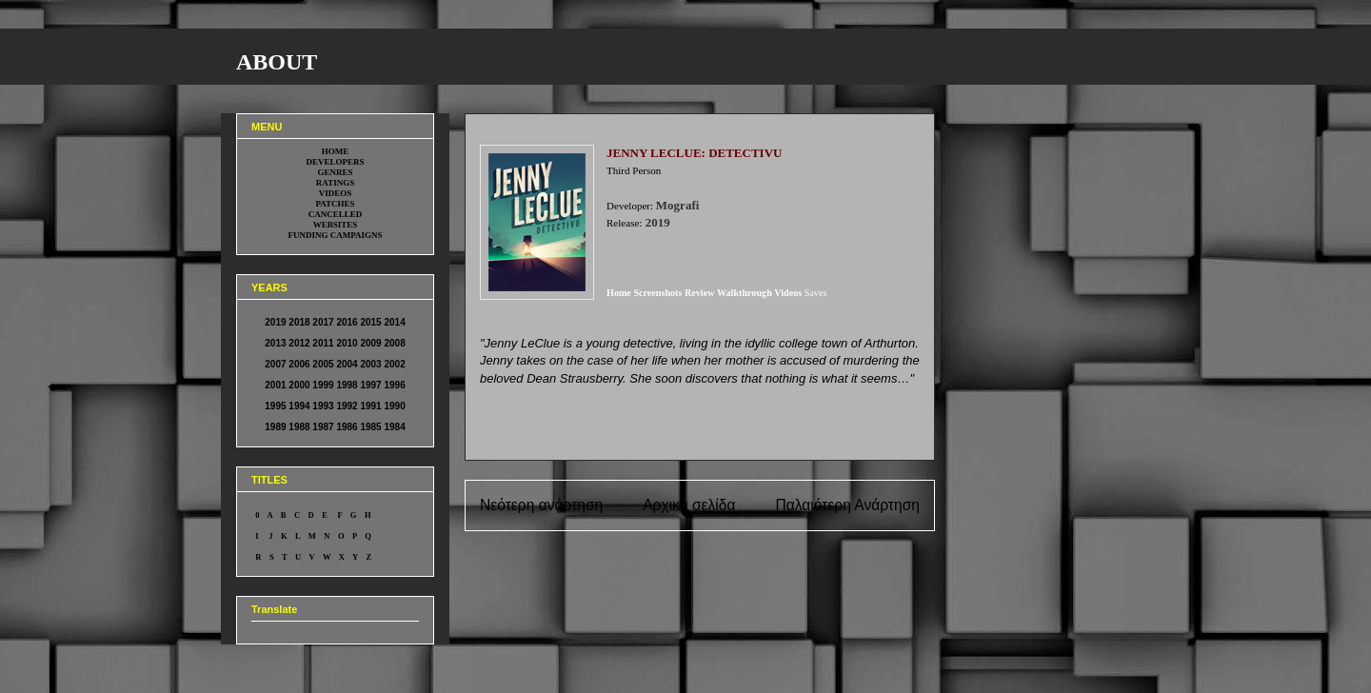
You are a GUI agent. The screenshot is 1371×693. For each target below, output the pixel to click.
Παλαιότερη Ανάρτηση (847, 505)
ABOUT (276, 62)
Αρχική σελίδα (689, 505)
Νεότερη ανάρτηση (541, 505)
